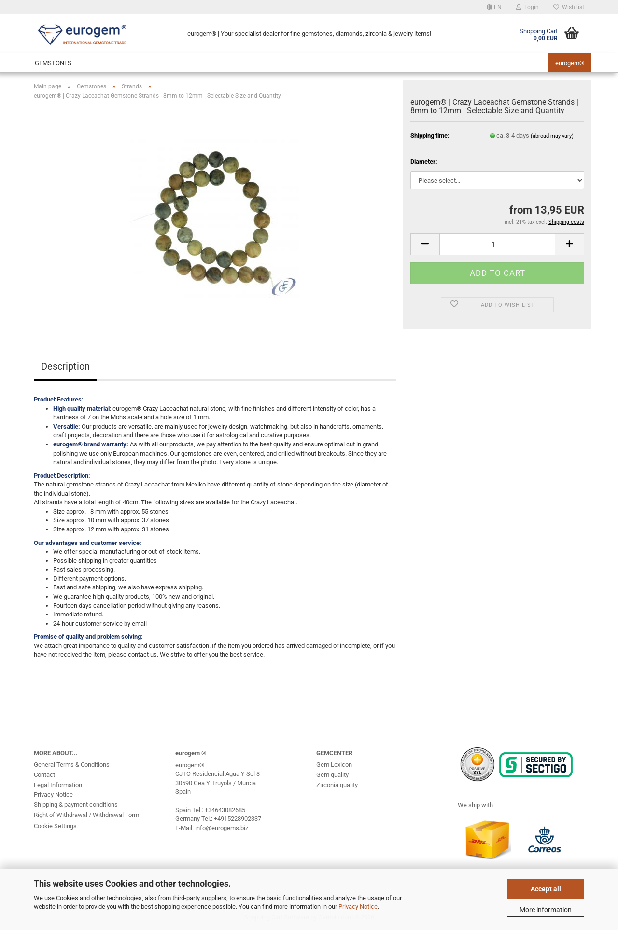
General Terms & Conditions (72, 764)
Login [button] (527, 7)
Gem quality (332, 774)
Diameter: (423, 161)
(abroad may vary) (552, 136)
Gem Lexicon (334, 764)
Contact (44, 774)
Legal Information (58, 784)
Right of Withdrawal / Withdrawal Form (86, 814)
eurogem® (569, 63)
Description (65, 366)
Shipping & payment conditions (76, 804)
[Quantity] (497, 244)
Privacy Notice (358, 906)
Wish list (568, 7)
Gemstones (53, 63)
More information (546, 910)
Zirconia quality (337, 784)
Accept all (546, 889)
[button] (494, 7)
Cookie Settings (55, 826)
